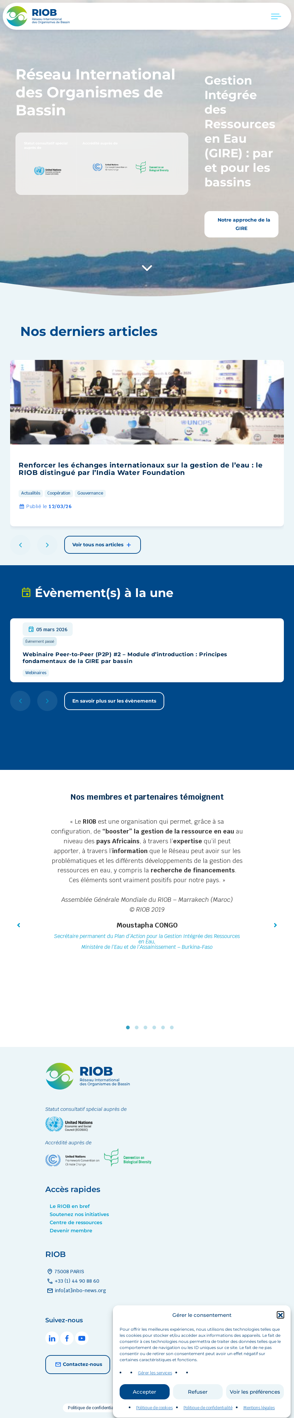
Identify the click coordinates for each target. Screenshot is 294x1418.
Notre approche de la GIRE (243, 224)
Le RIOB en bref (70, 1206)
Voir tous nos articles (102, 545)
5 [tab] (164, 1027)
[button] (280, 1339)
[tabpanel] (147, 885)
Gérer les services (155, 1397)
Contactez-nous (77, 1364)
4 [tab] (155, 1027)
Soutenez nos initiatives (79, 1214)
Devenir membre (71, 1231)
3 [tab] (147, 1027)
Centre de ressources (76, 1222)
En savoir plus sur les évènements (114, 701)
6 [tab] (173, 1027)
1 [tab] (129, 1027)
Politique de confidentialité (93, 1408)
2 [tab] (138, 1027)
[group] (147, 443)
